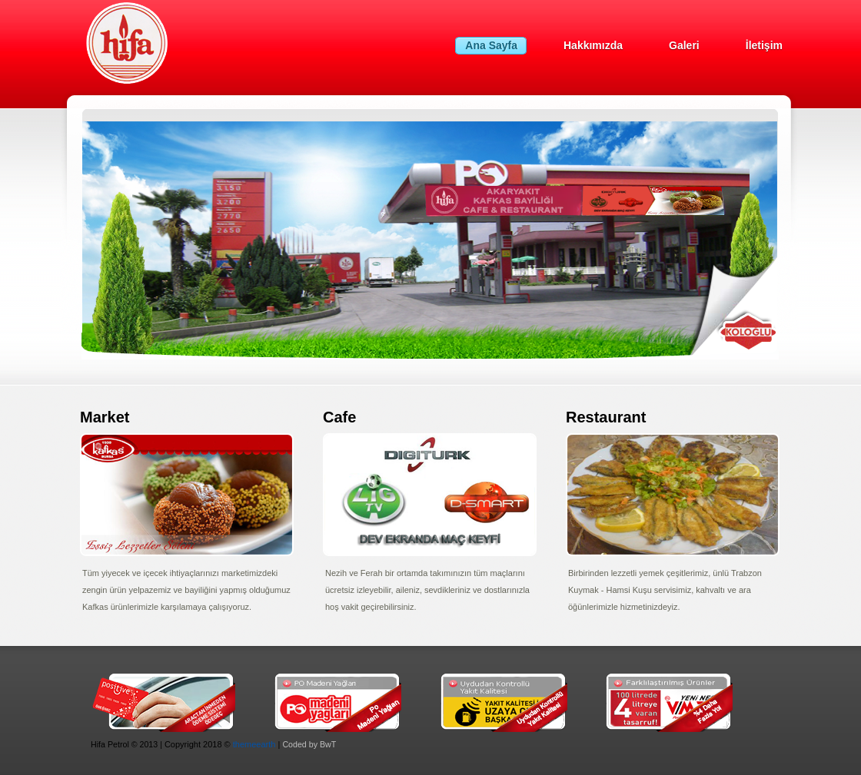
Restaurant (606, 417)
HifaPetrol (167, 43)
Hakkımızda (593, 45)
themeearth (254, 744)
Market (104, 417)
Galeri (684, 45)
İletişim (764, 45)
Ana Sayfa (491, 45)
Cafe (339, 417)
